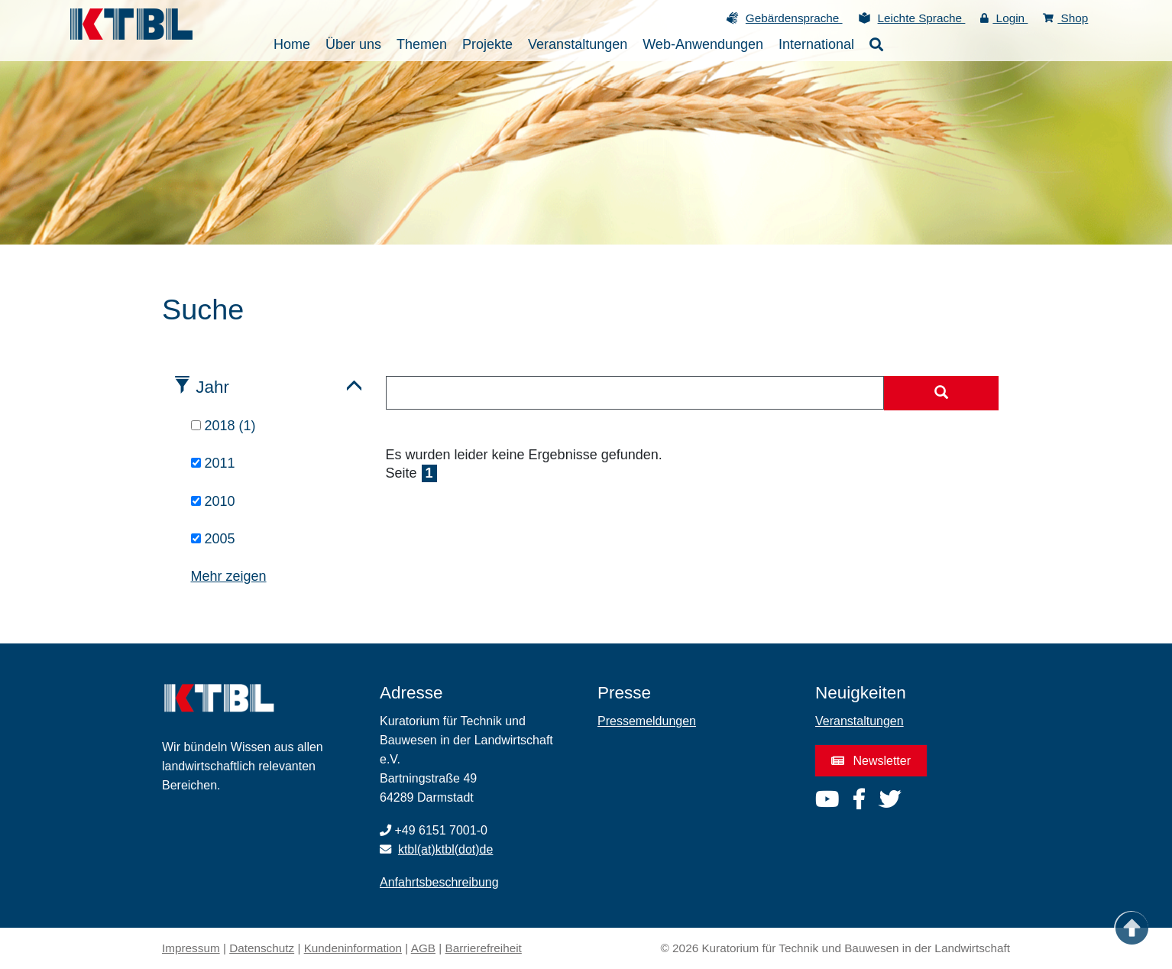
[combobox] (635, 393)
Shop (1065, 17)
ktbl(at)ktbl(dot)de (446, 849)
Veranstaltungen (859, 721)
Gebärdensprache (794, 17)
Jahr (212, 387)
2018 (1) (223, 425)
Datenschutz (261, 947)
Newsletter (871, 760)
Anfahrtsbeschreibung (439, 882)
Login (1004, 17)
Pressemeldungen (646, 721)
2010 (213, 501)
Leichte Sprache (922, 17)
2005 (213, 538)
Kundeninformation (353, 947)
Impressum (191, 947)
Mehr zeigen (229, 576)
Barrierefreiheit (483, 947)
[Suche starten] (941, 393)
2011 (213, 463)
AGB (423, 947)
